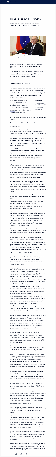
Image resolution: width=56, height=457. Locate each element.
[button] (2, 2)
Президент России (14, 2)
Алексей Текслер (14, 76)
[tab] (10, 454)
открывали (12, 110)
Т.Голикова (12, 123)
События (12, 10)
